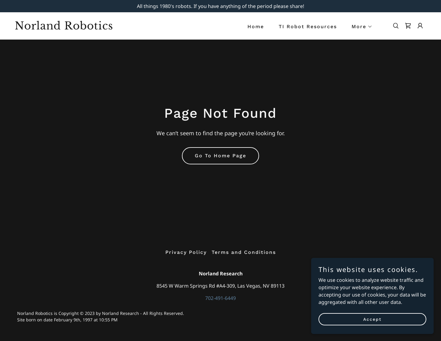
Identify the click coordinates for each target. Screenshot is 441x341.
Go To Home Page (220, 156)
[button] (359, 26)
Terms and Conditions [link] (244, 252)
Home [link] (255, 26)
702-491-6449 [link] (220, 298)
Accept (372, 318)
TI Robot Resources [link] (308, 26)
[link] (72, 27)
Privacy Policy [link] (186, 252)
